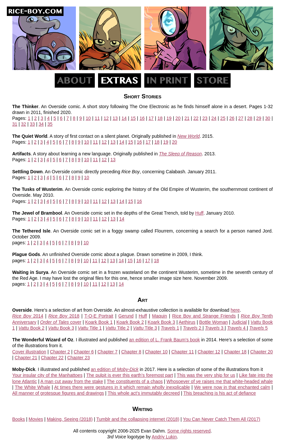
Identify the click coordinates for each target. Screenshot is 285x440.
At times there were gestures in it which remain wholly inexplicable (122, 387)
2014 (27, 316)
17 (151, 118)
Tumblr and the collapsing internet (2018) (137, 419)
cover (60, 322)
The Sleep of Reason (180, 153)
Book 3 (61, 328)
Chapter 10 (156, 351)
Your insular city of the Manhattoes (47, 375)
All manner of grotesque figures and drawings (58, 393)
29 (259, 118)
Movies (36, 419)
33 (32, 124)
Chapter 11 (182, 351)
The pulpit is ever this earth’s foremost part (129, 375)
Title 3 (145, 328)
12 (106, 118)
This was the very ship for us (206, 375)
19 (169, 118)
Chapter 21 (26, 357)
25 (222, 118)
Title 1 (90, 328)
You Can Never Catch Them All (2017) (221, 419)
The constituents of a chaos (135, 381)
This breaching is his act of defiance (219, 393)
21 (187, 118)
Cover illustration (29, 351)
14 (124, 118)
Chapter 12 (209, 351)
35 (50, 124)
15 (133, 118)
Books (18, 419)
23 (204, 118)
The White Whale (32, 387)
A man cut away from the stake (71, 381)
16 (142, 118)
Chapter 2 (60, 351)
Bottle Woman (213, 322)
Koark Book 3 (161, 322)
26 (232, 118)
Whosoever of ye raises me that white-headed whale (219, 381)
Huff (199, 213)
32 (23, 124)
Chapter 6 (84, 351)
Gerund (126, 316)
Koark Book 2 (130, 322)
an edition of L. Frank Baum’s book (164, 339)
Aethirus (187, 322)
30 (267, 118)
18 (160, 118)
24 (214, 118)
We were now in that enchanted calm (232, 387)
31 (15, 124)
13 (115, 118)
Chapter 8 (131, 351)
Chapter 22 (52, 357)
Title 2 (117, 328)
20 (178, 118)
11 (97, 118)
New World (189, 136)
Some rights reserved (188, 430)
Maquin (159, 316)
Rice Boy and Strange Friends (203, 316)
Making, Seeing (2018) (70, 419)
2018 (63, 316)
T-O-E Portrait (98, 316)
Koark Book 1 (98, 322)
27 (240, 118)
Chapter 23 (78, 357)
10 (88, 118)
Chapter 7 (107, 351)
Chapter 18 (235, 351)
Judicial (239, 322)
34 (41, 124)
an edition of (114, 369)
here (235, 310)
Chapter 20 (261, 351)
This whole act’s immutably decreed (143, 393)
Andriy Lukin (164, 436)
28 (249, 118)
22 (196, 118)
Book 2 (32, 328)
